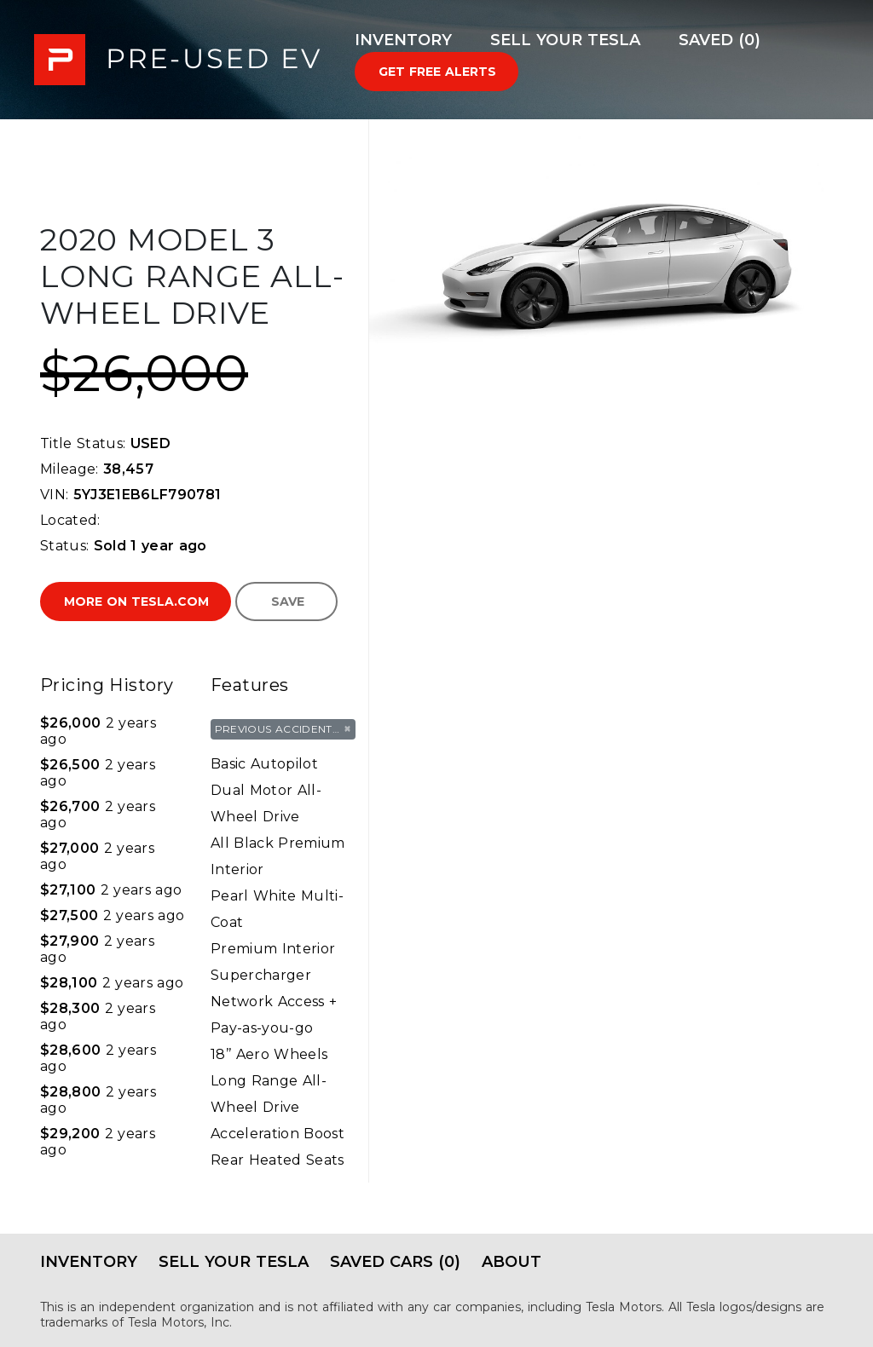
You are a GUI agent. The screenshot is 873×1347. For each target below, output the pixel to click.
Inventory (403, 40)
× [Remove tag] (347, 728)
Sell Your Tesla (565, 40)
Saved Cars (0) (395, 1261)
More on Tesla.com (136, 601)
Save (287, 601)
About (511, 1261)
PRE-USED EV (177, 59)
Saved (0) (719, 40)
